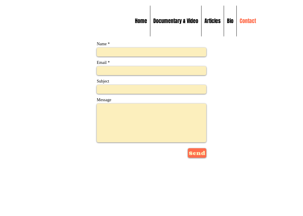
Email (102, 63)
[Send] (197, 153)
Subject (103, 81)
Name (102, 44)
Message (104, 100)
